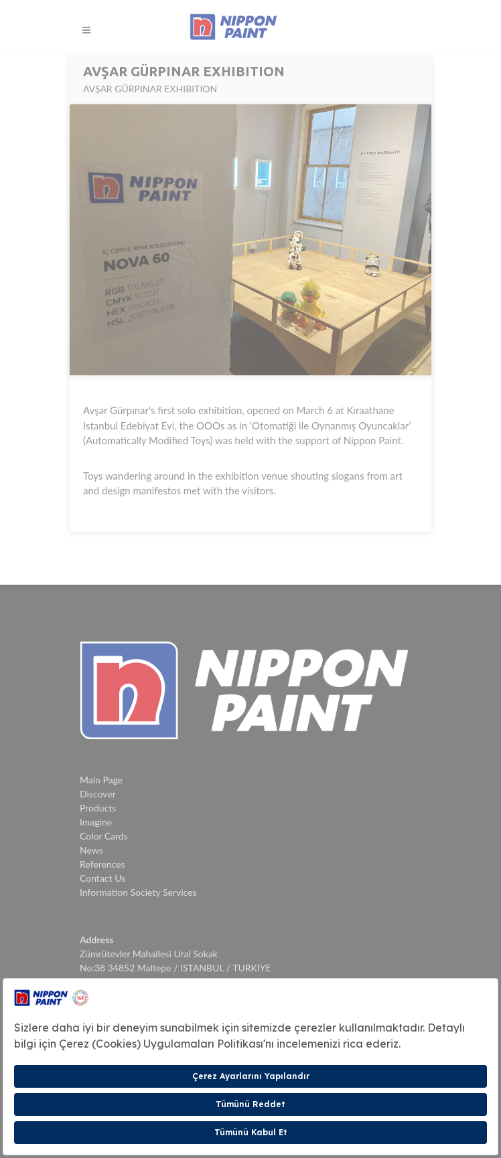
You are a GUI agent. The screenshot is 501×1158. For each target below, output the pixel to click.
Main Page (101, 779)
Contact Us (102, 878)
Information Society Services (138, 892)
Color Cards (104, 836)
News (91, 850)
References (102, 864)
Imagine (96, 822)
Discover (98, 793)
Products (98, 807)
